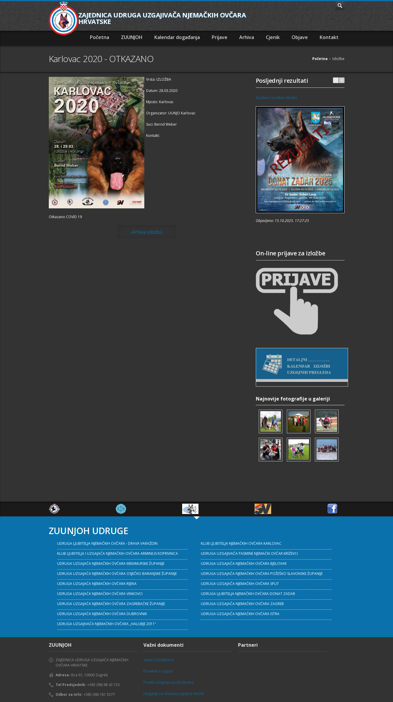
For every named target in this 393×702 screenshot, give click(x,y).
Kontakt (329, 37)
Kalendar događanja (177, 37)
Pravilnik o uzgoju (158, 671)
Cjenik (273, 37)
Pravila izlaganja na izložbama (168, 682)
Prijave (219, 37)
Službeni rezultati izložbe (276, 97)
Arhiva (246, 37)
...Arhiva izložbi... (146, 232)
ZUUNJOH (132, 37)
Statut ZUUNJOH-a (158, 659)
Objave (300, 37)
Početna (99, 37)
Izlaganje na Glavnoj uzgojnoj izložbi (173, 693)
